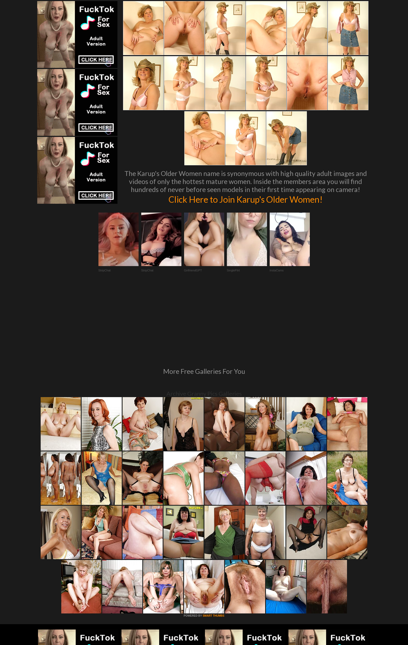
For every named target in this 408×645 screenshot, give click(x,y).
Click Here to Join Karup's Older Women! (245, 199)
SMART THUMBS (213, 542)
